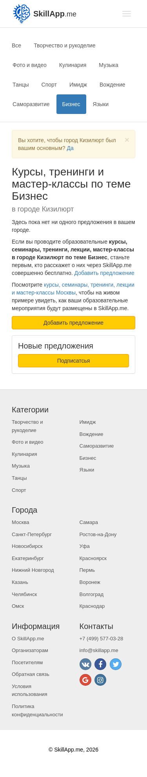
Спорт (49, 84)
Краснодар (92, 606)
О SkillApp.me (28, 638)
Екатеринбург (28, 558)
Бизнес (71, 104)
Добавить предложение (104, 273)
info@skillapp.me (99, 650)
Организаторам (30, 650)
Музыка (108, 65)
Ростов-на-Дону (98, 534)
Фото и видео (30, 65)
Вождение (112, 84)
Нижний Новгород (33, 570)
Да (70, 148)
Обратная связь (30, 674)
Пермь (87, 570)
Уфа (85, 546)
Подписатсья (73, 361)
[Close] (127, 140)
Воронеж (90, 582)
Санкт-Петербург (32, 534)
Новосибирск (27, 546)
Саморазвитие (31, 104)
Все (16, 45)
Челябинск (24, 594)
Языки (101, 104)
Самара (89, 522)
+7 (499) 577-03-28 (101, 638)
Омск (18, 606)
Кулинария (73, 65)
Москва (20, 522)
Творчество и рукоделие (64, 45)
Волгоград (92, 594)
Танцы (21, 84)
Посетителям (27, 662)
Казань (20, 582)
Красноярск (93, 558)
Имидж (78, 84)
